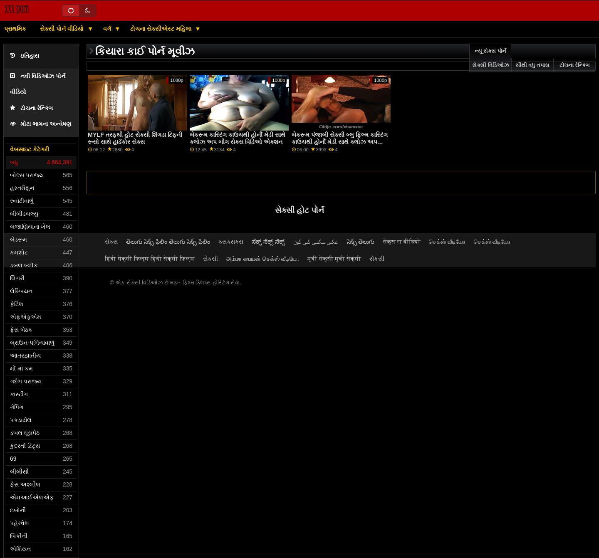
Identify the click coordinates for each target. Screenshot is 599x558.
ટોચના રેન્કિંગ (31, 108)
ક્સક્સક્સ (230, 241)
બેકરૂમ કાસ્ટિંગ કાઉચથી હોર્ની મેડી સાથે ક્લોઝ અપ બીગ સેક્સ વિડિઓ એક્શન (237, 138)
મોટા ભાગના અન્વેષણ (40, 124)
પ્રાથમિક (15, 28)
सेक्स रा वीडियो (402, 241)
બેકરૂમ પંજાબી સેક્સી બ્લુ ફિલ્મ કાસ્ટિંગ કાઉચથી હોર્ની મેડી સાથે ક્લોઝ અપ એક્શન (340, 141)
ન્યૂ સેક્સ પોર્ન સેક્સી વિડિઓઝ (490, 58)
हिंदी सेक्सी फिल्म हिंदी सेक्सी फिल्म (150, 258)
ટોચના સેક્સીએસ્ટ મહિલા (161, 28)
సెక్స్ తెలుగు (361, 241)
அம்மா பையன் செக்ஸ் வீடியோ (262, 258)
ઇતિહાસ (24, 56)
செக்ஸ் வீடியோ (447, 241)
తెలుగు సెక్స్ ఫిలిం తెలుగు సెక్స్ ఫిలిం (168, 241)
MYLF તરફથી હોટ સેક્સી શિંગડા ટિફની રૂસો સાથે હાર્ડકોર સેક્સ (135, 138)
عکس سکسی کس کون (316, 241)
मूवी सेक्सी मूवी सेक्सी (334, 258)
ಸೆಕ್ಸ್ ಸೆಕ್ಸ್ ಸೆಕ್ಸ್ (268, 241)
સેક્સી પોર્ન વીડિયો (62, 28)
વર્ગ (108, 28)
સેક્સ (111, 241)
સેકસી (210, 258)
